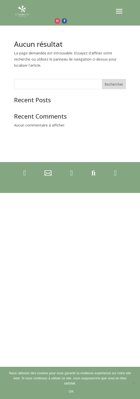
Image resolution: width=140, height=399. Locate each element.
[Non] (133, 382)
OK (71, 391)
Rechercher (113, 84)
